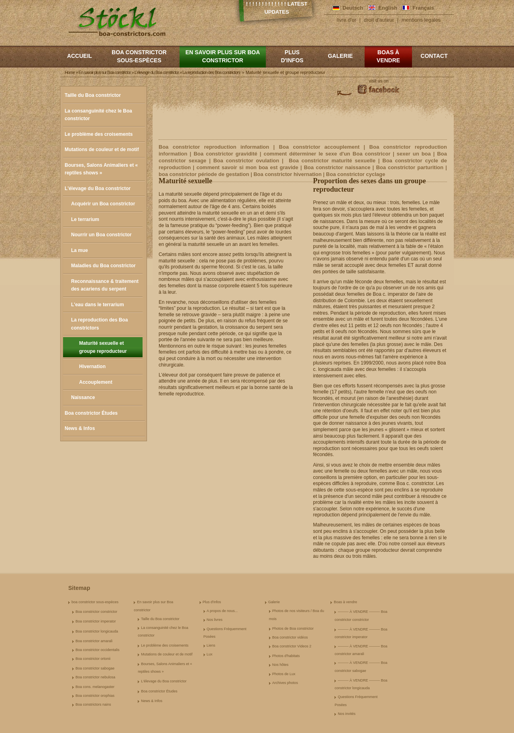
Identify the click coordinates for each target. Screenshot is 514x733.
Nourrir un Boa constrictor (101, 235)
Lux (210, 654)
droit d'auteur (379, 20)
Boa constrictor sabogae (94, 668)
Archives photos (285, 683)
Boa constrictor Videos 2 (291, 646)
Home (70, 72)
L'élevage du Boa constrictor (98, 188)
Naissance (83, 397)
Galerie (340, 56)
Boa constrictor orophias (94, 696)
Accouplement (95, 382)
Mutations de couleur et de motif (102, 149)
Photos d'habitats (286, 656)
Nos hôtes (280, 665)
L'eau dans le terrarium (97, 304)
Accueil (79, 56)
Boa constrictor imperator (95, 621)
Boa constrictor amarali (93, 641)
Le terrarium (85, 219)
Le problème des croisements (99, 134)
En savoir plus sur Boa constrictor (223, 56)
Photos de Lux (284, 674)
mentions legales (421, 20)
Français (423, 8)
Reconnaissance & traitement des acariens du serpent (105, 285)
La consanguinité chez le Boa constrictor (98, 115)
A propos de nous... (222, 611)
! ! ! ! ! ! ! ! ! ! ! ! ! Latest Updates (277, 8)
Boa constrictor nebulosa (95, 677)
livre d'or (347, 20)
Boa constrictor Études (91, 413)
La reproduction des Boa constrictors (99, 324)
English (387, 8)
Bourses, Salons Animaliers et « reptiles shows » (101, 169)
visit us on (379, 80)
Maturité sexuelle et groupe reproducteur (103, 347)
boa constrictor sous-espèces (139, 56)
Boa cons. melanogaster (94, 687)
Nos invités (346, 714)
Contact (433, 56)
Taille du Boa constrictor (93, 95)
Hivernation (92, 366)
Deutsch (353, 8)
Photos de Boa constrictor (293, 629)
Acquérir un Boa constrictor (103, 204)
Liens (211, 645)
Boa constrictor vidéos (290, 637)
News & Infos (80, 428)
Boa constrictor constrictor (96, 612)
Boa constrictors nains (93, 704)
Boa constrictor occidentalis (97, 650)
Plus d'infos (292, 56)
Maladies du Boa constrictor (103, 265)
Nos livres (215, 620)
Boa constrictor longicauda (96, 631)
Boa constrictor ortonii (92, 659)
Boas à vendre (388, 56)
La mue (79, 250)
